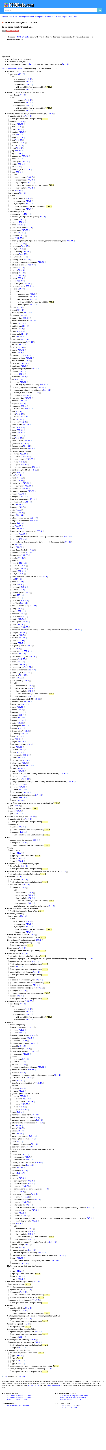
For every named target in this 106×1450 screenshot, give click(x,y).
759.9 (50, 114)
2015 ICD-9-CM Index (53, 1420)
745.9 (21, 1221)
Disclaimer (26, 1440)
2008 (17, 1434)
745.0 (21, 1207)
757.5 (18, 593)
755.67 (18, 142)
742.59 (24, 721)
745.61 (23, 1066)
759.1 (27, 218)
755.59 (18, 242)
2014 (17, 1430)
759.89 (24, 615)
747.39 (26, 256)
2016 (62, 1440)
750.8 (22, 226)
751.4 (28, 514)
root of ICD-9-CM (33, 1420)
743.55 (26, 451)
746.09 (28, 497)
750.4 (23, 415)
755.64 (19, 527)
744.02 (41, 267)
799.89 (32, 1373)
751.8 (42, 221)
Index (13, 1430)
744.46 (29, 1194)
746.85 (24, 251)
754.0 (51, 928)
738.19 (25, 907)
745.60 (31, 1096)
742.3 (65, 64)
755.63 (18, 153)
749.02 (20, 1289)
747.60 (70, 245)
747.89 (29, 349)
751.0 (34, 1172)
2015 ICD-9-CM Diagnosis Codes (21, 17)
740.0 (28, 79)
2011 (17, 1432)
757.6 (20, 316)
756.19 (21, 357)
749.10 (38, 1110)
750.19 (21, 760)
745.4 (40, 1150)
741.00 (21, 1411)
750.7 (22, 732)
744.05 (46, 399)
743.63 (19, 423)
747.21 (21, 237)
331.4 (89, 982)
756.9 (21, 123)
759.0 (20, 727)
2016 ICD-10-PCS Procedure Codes (72, 1434)
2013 (25, 1430)
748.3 (22, 322)
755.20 (67, 555)
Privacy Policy (16, 1440)
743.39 (19, 541)
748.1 (19, 161)
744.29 (26, 264)
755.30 (67, 549)
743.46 (24, 346)
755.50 (18, 128)
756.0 (21, 74)
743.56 (20, 1197)
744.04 (26, 404)
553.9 (38, 963)
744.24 (28, 418)
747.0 (25, 1085)
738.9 (18, 898)
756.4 (20, 166)
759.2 (23, 409)
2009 (8, 1434)
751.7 (22, 628)
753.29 (26, 773)
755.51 (21, 352)
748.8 (29, 661)
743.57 (28, 1175)
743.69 (23, 426)
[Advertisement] (32, 48)
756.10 (25, 158)
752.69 (24, 475)
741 (5, 1411)
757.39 (19, 694)
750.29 (22, 648)
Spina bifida (70, 17)
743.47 (20, 678)
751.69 (31, 270)
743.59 (21, 1072)
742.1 (28, 90)
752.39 (22, 579)
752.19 (27, 319)
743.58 (20, 253)
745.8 (32, 327)
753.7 (21, 768)
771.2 (35, 1009)
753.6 (25, 779)
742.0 (28, 82)
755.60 (18, 155)
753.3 (20, 524)
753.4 (20, 771)
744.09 (41, 396)
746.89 (19, 491)
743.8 (18, 421)
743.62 (20, 1107)
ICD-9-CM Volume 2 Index (12, 69)
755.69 (20, 125)
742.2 (18, 834)
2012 (8, 1432)
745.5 (29, 1063)
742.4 (19, 314)
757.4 (18, 486)
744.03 (35, 401)
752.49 (20, 338)
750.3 (57, 1102)
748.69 (30, 563)
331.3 (35, 861)
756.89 (29, 366)
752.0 (19, 623)
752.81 (35, 478)
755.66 (18, 194)
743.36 (19, 1162)
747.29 (24, 234)
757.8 (24, 508)
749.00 (38, 1191)
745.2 (89, 1237)
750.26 (17, 557)
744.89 (19, 344)
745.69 (32, 1061)
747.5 (24, 262)
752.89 (26, 324)
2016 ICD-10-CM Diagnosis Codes (71, 1430)
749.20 (54, 1292)
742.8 (19, 598)
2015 (8, 1430)
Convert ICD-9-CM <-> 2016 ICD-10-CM (73, 1432)
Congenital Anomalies (48, 17)
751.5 (21, 223)
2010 (25, 1432)
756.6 (23, 374)
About (9, 1440)
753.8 (21, 273)
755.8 (18, 522)
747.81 (21, 248)
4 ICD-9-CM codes (22, 37)
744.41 (33, 1069)
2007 (25, 1434)
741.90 (52, 1273)
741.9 (31, 64)
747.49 (21, 806)
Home (4, 17)
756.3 (19, 131)
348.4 (17, 826)
